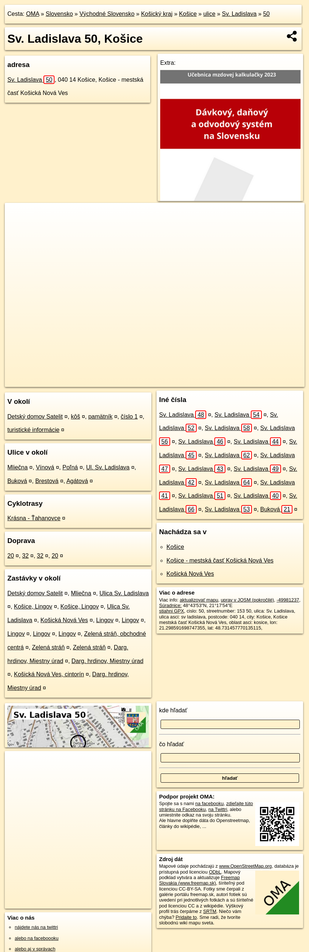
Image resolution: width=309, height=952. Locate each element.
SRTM (209, 911)
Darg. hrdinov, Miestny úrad (107, 661)
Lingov (104, 620)
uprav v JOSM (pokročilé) (247, 600)
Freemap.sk (204, 381)
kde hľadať (173, 710)
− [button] (17, 226)
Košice (188, 14)
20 (10, 556)
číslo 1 (129, 416)
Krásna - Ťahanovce (33, 518)
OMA (32, 14)
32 (25, 556)
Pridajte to (186, 917)
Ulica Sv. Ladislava (124, 593)
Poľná (70, 467)
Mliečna (17, 467)
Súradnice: (170, 605)
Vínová (45, 467)
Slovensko (59, 14)
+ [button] (17, 215)
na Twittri (217, 809)
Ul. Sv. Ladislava (108, 467)
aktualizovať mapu (199, 600)
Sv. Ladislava (239, 14)
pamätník (100, 416)
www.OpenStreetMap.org (245, 866)
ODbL (215, 872)
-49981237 (288, 600)
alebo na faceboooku (37, 938)
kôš (75, 416)
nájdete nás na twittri (36, 927)
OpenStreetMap (166, 381)
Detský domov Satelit (35, 416)
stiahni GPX (171, 611)
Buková (17, 481)
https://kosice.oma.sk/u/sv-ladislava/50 (265, 381)
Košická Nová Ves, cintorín (49, 674)
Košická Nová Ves (64, 620)
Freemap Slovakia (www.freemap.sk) (199, 880)
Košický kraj (156, 14)
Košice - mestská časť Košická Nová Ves (220, 560)
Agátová (77, 481)
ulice (209, 14)
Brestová (47, 481)
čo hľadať (171, 744)
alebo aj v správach (35, 949)
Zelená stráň (48, 647)
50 (266, 14)
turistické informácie (33, 430)
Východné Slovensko (107, 14)
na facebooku (209, 803)
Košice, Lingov (33, 606)
